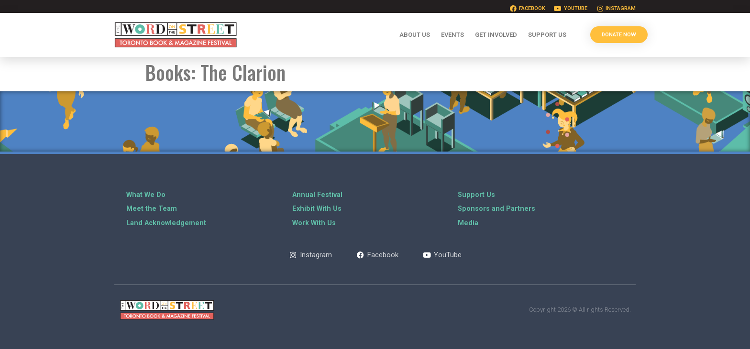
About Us (414, 34)
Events (452, 34)
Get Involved (496, 34)
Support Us (547, 34)
